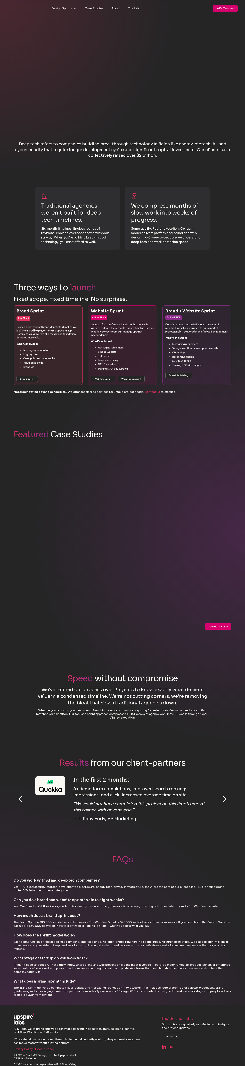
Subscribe (172, 1036)
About (115, 8)
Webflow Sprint (102, 378)
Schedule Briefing (178, 375)
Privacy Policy (23, 1049)
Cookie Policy (44, 1049)
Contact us (152, 392)
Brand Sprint (27, 378)
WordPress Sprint (131, 378)
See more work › (218, 626)
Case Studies (94, 8)
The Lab (133, 8)
